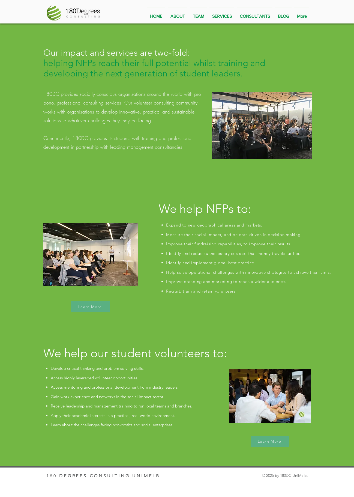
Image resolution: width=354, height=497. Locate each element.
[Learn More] (90, 306)
